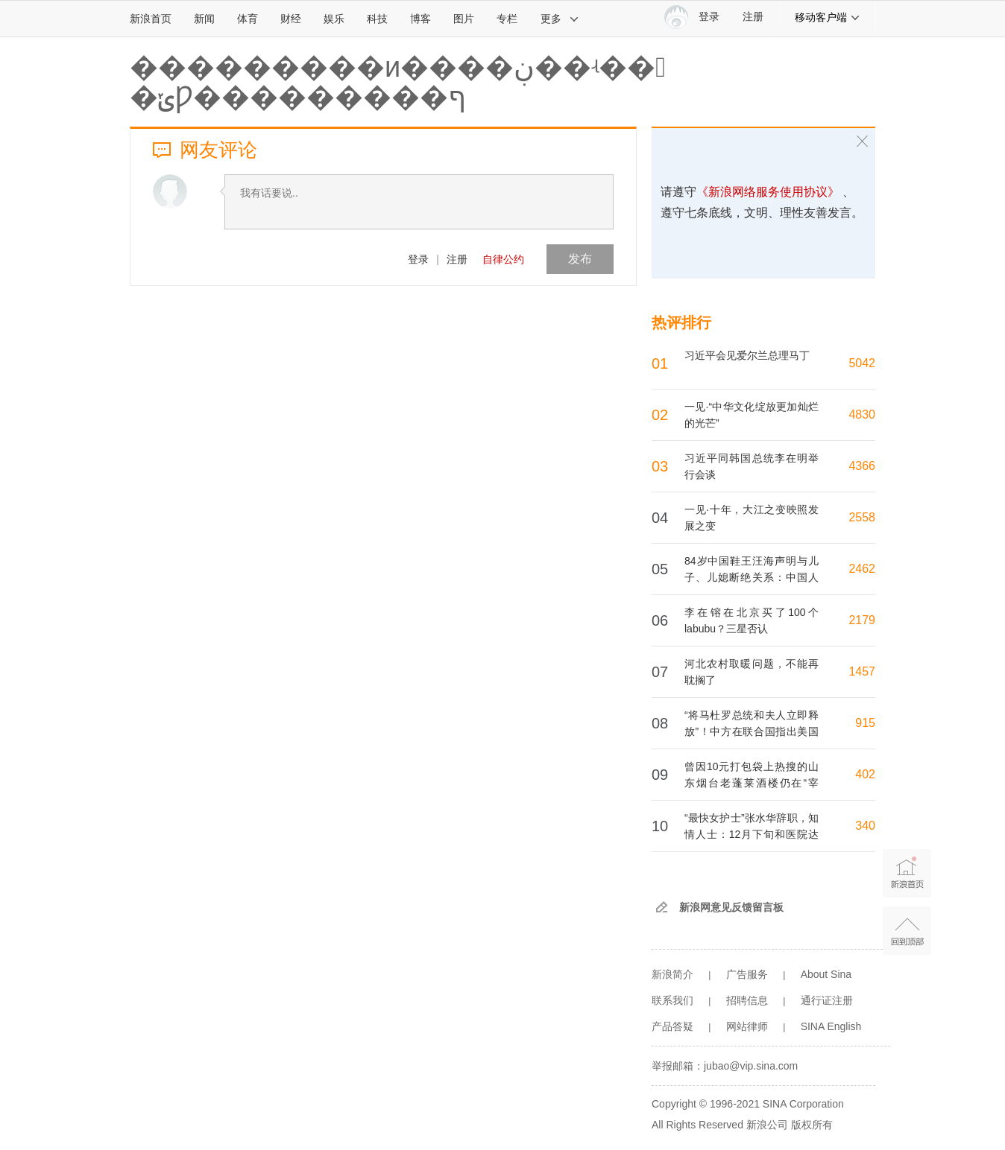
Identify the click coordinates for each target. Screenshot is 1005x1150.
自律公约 (503, 259)
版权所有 (812, 1125)
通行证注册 (827, 1000)
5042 (861, 363)
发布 (580, 258)
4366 (861, 466)
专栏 (507, 19)
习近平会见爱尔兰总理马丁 (747, 355)
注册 (753, 16)
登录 (418, 259)
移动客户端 (827, 17)
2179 (861, 620)
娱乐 (334, 19)
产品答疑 (672, 1026)
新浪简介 (672, 974)
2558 (861, 517)
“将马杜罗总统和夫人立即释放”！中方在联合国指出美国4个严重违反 (751, 731)
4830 (861, 414)
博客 (420, 19)
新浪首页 (150, 19)
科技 (377, 19)
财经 (290, 19)
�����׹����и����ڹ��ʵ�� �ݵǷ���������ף (398, 81)
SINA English (831, 1026)
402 (865, 774)
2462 (861, 568)
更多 (560, 19)
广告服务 (747, 974)
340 (865, 825)
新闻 (204, 19)
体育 (247, 19)
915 (865, 723)
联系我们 (672, 1000)
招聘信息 (747, 1000)
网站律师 (747, 1026)
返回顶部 (907, 930)
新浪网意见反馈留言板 (731, 907)
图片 (463, 19)
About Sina (826, 974)
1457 (861, 671)
